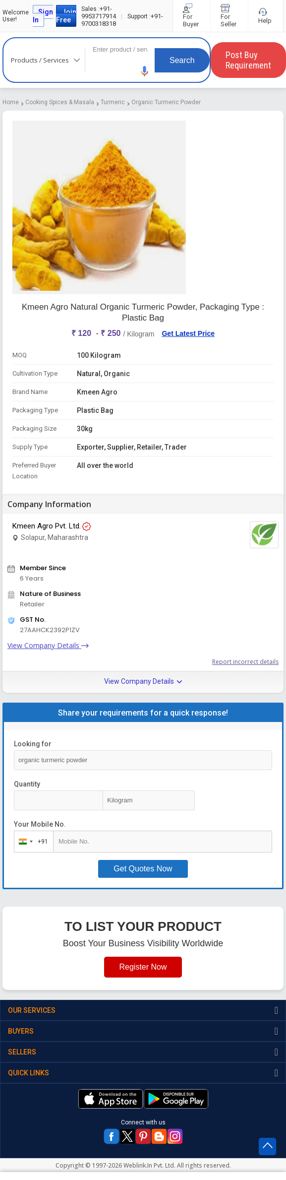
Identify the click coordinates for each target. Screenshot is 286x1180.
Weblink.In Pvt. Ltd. (149, 1165)
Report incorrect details (245, 661)
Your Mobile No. (40, 824)
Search (182, 60)
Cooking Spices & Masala (59, 102)
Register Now (143, 967)
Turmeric (113, 102)
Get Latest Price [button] (188, 333)
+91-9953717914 (98, 12)
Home (10, 102)
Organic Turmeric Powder (166, 102)
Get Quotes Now (143, 868)
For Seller (229, 16)
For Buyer (191, 16)
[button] (145, 71)
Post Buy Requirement (248, 60)
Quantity (27, 784)
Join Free (66, 16)
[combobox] (31, 842)
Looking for (33, 744)
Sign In (43, 16)
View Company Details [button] (143, 681)
